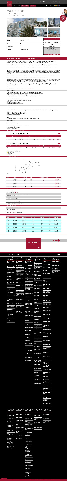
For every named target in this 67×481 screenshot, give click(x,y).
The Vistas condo (10, 317)
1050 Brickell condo (46, 264)
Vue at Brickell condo (47, 403)
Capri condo (9, 276)
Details (58, 138)
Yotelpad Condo (37, 385)
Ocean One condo (28, 441)
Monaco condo (28, 337)
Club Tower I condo (10, 415)
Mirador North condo (11, 293)
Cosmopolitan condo (20, 281)
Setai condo (9, 307)
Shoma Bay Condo (28, 350)
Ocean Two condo (28, 444)
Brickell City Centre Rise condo (46, 285)
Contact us (33, 5)
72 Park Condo (27, 270)
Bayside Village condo (56, 261)
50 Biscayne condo (37, 272)
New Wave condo (37, 340)
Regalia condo (27, 452)
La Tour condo (27, 334)
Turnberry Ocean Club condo (28, 473)
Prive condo (18, 437)
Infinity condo (45, 336)
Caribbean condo (28, 297)
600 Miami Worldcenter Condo (37, 275)
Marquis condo (37, 326)
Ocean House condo (19, 299)
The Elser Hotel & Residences (37, 372)
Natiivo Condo (36, 339)
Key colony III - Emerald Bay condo (10, 439)
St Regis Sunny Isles (28, 459)
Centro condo (36, 295)
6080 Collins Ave (28, 268)
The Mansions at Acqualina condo (28, 462)
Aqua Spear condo (28, 279)
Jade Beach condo (28, 431)
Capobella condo (28, 296)
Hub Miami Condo (37, 318)
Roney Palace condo (10, 306)
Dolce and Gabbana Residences (46, 319)
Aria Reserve (36, 281)
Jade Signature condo (29, 434)
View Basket (58, 1)
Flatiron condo (46, 328)
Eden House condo (28, 305)
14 (43, 180)
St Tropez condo (28, 351)
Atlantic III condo (19, 417)
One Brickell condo (46, 367)
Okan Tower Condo (37, 344)
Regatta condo (28, 346)
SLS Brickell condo (46, 375)
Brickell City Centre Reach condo (46, 282)
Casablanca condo (28, 299)
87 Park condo (27, 271)
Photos (50, 138)
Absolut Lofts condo (20, 268)
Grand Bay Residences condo (10, 428)
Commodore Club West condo (10, 426)
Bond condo (45, 277)
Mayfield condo (46, 352)
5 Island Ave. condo (10, 266)
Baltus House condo (38, 285)
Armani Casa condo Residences (28, 419)
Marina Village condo (56, 265)
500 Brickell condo (46, 269)
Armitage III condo (19, 274)
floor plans (56, 40)
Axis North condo (46, 272)
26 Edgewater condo (38, 269)
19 (43, 182)
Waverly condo (9, 320)
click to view (16, 192)
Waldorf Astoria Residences (37, 381)
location (56, 42)
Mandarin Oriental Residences (46, 348)
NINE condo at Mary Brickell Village (46, 363)
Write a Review (52, 46)
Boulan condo (9, 274)
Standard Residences (47, 382)
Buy (16, 2)
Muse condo (27, 438)
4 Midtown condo (37, 271)
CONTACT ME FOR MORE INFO (52, 38)
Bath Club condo (28, 282)
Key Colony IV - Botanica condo (10, 442)
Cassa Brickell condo (47, 310)
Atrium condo (18, 419)
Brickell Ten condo (46, 305)
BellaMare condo (19, 425)
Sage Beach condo (28, 458)
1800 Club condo (37, 264)
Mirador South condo (11, 295)
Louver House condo (20, 291)
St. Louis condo (46, 379)
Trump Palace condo (29, 465)
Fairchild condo (46, 412)
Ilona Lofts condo (19, 289)
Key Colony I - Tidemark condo (10, 434)
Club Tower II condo (10, 417)
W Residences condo (11, 318)
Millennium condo (28, 437)
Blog (46, 2)
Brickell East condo (46, 287)
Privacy (29, 479)
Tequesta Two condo (47, 388)
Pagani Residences (28, 342)
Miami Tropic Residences (36, 330)
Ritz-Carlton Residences (27, 348)
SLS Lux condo (45, 376)
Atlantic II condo (19, 416)
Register (52, 1)
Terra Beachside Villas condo (28, 355)
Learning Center (41, 2)
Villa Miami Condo (37, 377)
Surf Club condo (28, 353)
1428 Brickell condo (46, 267)
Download (57, 179)
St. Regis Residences (47, 381)
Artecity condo (10, 268)
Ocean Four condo (28, 440)
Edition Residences (37, 304)
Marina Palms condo (19, 435)
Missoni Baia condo (37, 337)
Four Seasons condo (47, 329)
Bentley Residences (28, 424)
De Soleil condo (10, 277)
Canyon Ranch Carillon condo (27, 289)
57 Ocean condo (28, 267)
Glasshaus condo (46, 414)
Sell (18, 2)
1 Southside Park (46, 261)
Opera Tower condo (37, 352)
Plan (54, 138)
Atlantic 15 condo (28, 421)
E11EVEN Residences (37, 302)
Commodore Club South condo (10, 423)
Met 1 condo (36, 328)
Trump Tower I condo (29, 468)
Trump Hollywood (28, 463)
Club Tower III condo (11, 418)
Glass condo (18, 284)
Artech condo (18, 412)
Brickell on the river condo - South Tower (47, 304)
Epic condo (36, 309)
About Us (14, 479)
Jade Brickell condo (46, 340)
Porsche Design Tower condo (28, 451)
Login (49, 1)
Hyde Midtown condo (38, 319)
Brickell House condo (47, 293)
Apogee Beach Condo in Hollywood (29, 416)
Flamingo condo (10, 286)
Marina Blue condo (37, 325)
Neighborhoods (23, 2)
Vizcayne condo (37, 379)
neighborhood (47, 42)
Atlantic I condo (19, 414)
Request (53, 147)
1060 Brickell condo (46, 265)
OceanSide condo (55, 267)
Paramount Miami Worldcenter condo (37, 361)
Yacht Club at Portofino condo (19, 312)
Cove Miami (36, 299)
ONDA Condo (36, 420)
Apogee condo (18, 271)
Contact (53, 2)
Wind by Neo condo (37, 383)
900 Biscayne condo (37, 277)
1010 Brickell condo (46, 262)
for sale (47, 40)
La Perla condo (27, 435)
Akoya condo (27, 273)
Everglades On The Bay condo (37, 312)
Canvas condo (36, 292)
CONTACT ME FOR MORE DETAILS (51, 54)
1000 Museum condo (37, 262)
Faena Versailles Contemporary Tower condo (29, 312)
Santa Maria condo (46, 370)
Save (52, 44)
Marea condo (18, 292)
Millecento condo (46, 356)
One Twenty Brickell (47, 369)
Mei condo (27, 336)
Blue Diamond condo (29, 286)
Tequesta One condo (47, 384)
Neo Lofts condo (46, 359)
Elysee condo (36, 308)
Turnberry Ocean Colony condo (28, 476)
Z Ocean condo (10, 321)
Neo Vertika (45, 361)
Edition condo (27, 307)
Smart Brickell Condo (47, 378)
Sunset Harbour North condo (10, 312)
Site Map (38, 479)
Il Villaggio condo (10, 292)
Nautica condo (30, 88)
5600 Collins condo (28, 265)
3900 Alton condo (28, 264)
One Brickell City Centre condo (46, 366)
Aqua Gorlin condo (28, 276)
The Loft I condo (37, 373)
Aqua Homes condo (28, 277)
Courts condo (18, 282)
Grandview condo (28, 323)
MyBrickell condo (46, 358)
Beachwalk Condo (28, 422)
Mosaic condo (27, 339)
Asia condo (45, 270)
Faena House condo (10, 281)
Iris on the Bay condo (29, 327)
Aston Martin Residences (36, 283)
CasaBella (35, 293)
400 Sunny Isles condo (29, 412)
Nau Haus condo (10, 302)
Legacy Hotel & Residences (37, 323)
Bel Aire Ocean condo (29, 285)
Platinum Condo (37, 362)
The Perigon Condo (28, 359)
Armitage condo (19, 272)
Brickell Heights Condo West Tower (46, 292)
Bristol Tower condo (47, 307)
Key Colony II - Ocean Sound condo (11, 436)
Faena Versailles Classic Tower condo (29, 309)
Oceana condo (9, 448)
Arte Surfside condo (29, 280)
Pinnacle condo (28, 448)
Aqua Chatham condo (29, 274)
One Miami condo (37, 346)
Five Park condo (10, 285)
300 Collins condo (19, 264)
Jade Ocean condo (28, 432)
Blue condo (36, 290)
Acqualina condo (28, 414)
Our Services (57, 2)
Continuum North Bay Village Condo (28, 304)
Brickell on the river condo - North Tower (47, 301)
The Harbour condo (28, 357)
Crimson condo (37, 301)
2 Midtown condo (37, 265)
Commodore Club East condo (10, 421)
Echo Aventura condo (20, 429)
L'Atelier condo (28, 330)
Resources (25, 479)
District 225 (45, 317)
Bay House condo (37, 286)
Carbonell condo (46, 308)
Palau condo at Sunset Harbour (10, 304)
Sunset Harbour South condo (10, 315)
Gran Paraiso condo (37, 316)
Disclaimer (34, 479)
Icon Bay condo (37, 321)
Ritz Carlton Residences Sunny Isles (28, 455)
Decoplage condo (10, 279)
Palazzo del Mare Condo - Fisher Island (56, 269)
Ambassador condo (19, 269)
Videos (49, 2)
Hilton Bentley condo (20, 285)
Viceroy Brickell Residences (46, 400)
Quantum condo (37, 364)
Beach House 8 (27, 283)
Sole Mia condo (19, 438)
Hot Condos (29, 2)
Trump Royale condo (29, 466)
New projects (34, 2)
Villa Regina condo (46, 401)
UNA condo (45, 397)
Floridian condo (10, 288)
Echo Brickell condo (46, 321)
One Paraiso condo (37, 347)
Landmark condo (19, 434)
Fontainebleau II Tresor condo (28, 318)
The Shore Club (28, 360)
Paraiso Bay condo (37, 353)
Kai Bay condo (27, 328)
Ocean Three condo (28, 443)
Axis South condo (46, 273)
